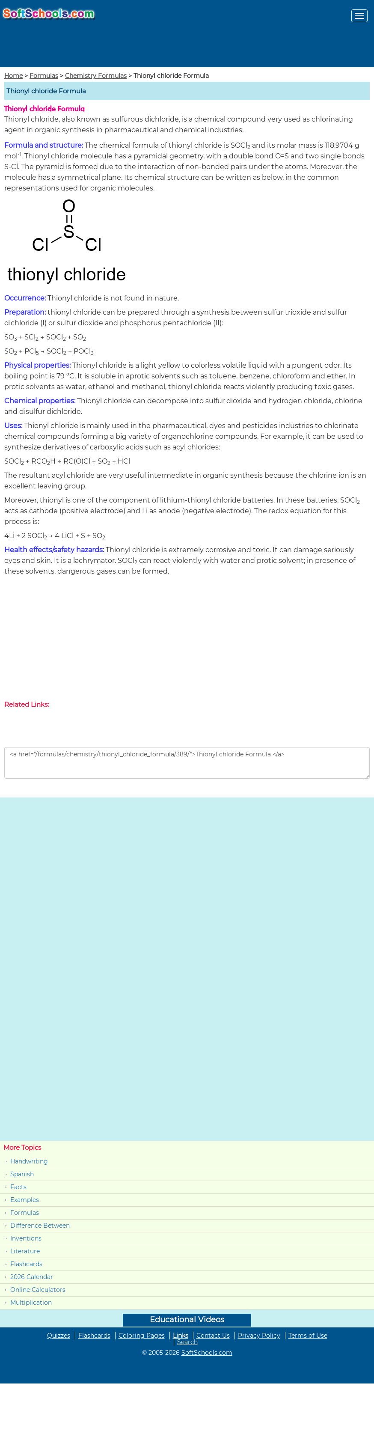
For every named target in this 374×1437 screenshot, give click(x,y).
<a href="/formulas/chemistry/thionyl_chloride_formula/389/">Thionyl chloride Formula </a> (187, 763)
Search (187, 1342)
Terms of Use (307, 1335)
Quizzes (58, 1335)
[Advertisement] (187, 640)
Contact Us (213, 1335)
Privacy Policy (259, 1335)
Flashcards (26, 1264)
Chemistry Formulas (96, 76)
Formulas (44, 76)
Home (13, 76)
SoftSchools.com (206, 1353)
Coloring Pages (142, 1335)
